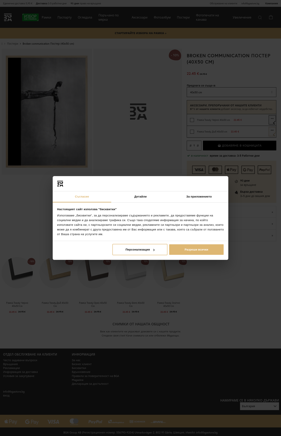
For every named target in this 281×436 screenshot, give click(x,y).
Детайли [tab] (140, 196)
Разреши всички (196, 249)
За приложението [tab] (199, 196)
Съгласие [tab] (82, 196)
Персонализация (140, 249)
